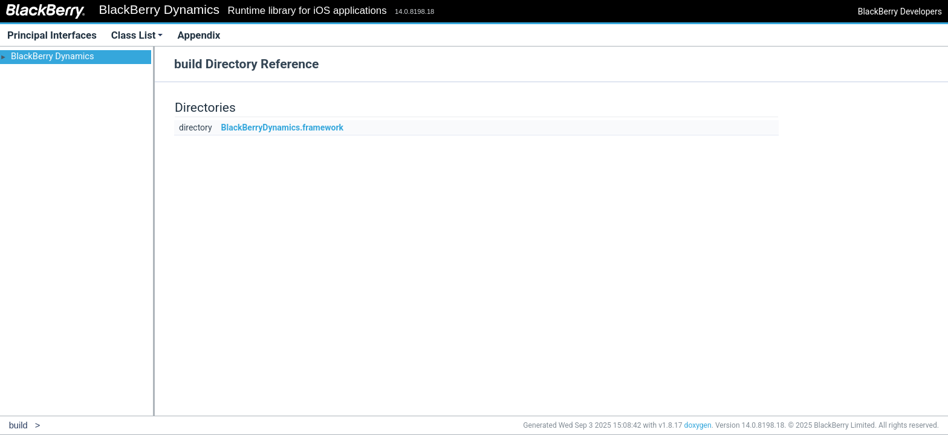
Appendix (198, 35)
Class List (137, 35)
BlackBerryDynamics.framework (282, 127)
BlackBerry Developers (900, 11)
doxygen (698, 425)
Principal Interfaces (52, 35)
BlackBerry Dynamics (52, 56)
